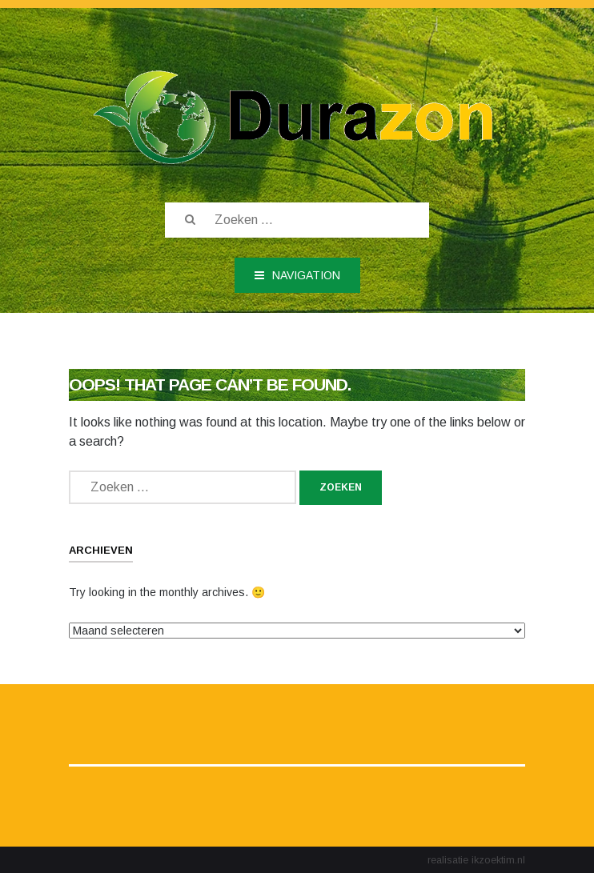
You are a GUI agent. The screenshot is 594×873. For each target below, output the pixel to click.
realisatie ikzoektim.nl (476, 860)
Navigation (297, 275)
